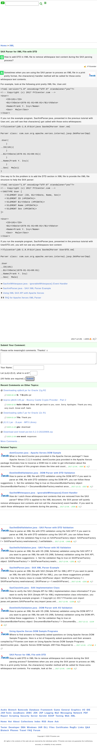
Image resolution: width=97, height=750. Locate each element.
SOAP (51, 718)
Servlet (43, 718)
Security (24, 718)
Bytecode (23, 712)
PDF (86, 715)
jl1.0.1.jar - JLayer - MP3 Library (20, 425)
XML (11, 46)
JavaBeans (19, 715)
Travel (23, 733)
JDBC (29, 715)
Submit (30, 381)
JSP (41, 715)
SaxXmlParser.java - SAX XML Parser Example (27, 288)
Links (81, 730)
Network (77, 715)
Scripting (14, 718)
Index (37, 724)
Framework (47, 712)
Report (4, 718)
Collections (27, 724)
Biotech (12, 712)
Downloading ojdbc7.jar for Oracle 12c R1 (25, 415)
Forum (36, 733)
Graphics (76, 712)
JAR (40, 730)
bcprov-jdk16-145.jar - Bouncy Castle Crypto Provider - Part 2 (35, 402)
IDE (88, 712)
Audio (4, 712)
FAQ (30, 733)
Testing (60, 718)
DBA (23, 730)
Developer (14, 730)
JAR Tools (6, 715)
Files (52, 730)
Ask (57, 724)
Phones (14, 733)
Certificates (62, 730)
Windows (32, 730)
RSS (44, 724)
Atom (50, 724)
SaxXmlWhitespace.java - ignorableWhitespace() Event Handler (35, 284)
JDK (35, 715)
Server (34, 718)
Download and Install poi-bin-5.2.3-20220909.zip (28, 434)
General (65, 712)
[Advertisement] (48, 25)
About (16, 724)
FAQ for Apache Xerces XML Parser (23, 298)
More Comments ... (10, 444)
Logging (49, 715)
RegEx (73, 730)
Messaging (66, 715)
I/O (83, 712)
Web (67, 718)
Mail (57, 715)
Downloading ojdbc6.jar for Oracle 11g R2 (25, 393)
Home (4, 46)
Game (57, 712)
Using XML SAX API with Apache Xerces (23, 293)
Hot (10, 724)
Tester (4, 730)
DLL (46, 730)
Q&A (87, 730)
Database (34, 712)
